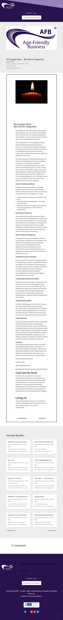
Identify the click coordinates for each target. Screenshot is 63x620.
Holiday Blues (39, 497)
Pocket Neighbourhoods (42, 460)
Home (22, 564)
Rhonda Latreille (14, 444)
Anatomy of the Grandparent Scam (20, 515)
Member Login (31, 13)
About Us (43, 564)
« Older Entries (10, 530)
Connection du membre (31, 17)
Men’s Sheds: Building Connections (46, 442)
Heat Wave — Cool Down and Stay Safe (47, 478)
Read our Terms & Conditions (31, 596)
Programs (30, 564)
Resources (52, 564)
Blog (9, 446)
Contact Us (24, 571)
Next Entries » (52, 530)
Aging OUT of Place (14, 478)
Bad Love (11, 460)
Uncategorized (12, 483)
